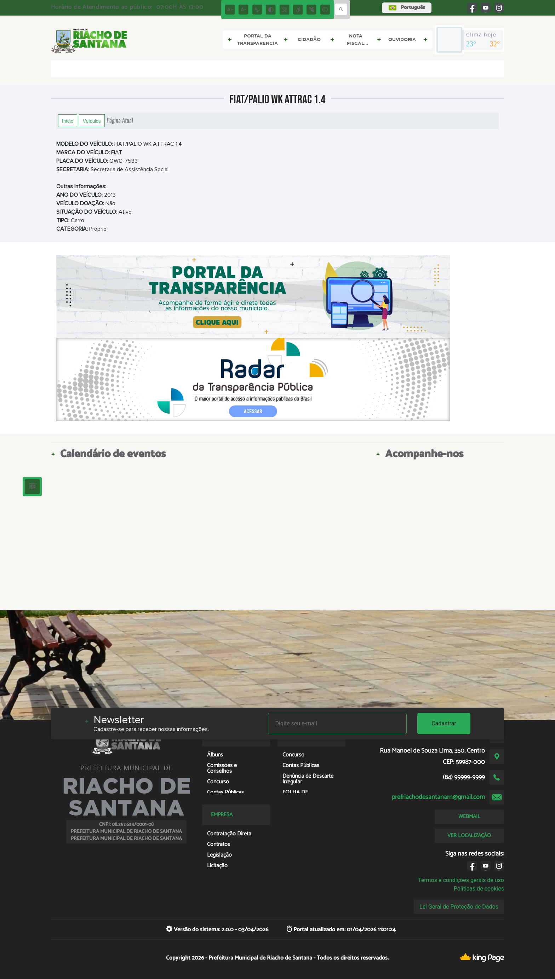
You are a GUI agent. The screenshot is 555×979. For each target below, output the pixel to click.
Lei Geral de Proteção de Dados (458, 906)
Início (67, 120)
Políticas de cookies (479, 888)
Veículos (92, 120)
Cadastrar (443, 723)
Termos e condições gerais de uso (461, 880)
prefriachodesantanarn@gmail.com (438, 797)
